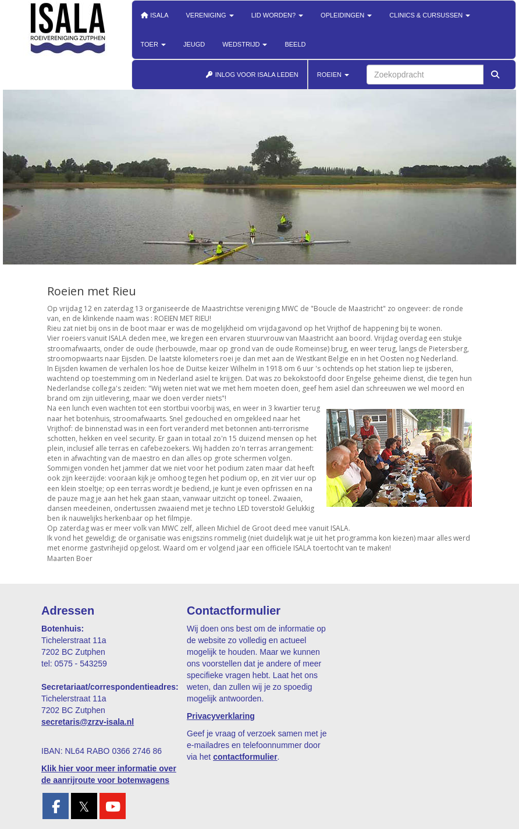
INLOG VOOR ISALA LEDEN (251, 74)
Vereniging (210, 15)
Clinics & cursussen (429, 15)
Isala (155, 15)
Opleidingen (346, 15)
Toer (153, 44)
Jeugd (194, 44)
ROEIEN (333, 74)
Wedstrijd (244, 44)
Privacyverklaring (221, 716)
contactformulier (245, 756)
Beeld (295, 44)
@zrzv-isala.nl (87, 721)
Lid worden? (277, 15)
